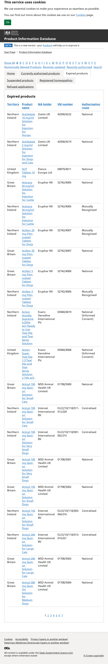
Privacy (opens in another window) (49, 639)
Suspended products (20, 80)
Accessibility (21, 639)
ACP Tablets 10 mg (28, 172)
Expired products (77, 73)
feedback (48, 45)
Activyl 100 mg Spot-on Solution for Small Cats (28, 393)
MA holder (45, 104)
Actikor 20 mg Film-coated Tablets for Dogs (28, 237)
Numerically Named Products (22, 67)
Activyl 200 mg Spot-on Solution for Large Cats (28, 543)
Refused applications (20, 87)
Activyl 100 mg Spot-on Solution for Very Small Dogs (28, 442)
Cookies (81, 15)
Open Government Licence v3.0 (56, 652)
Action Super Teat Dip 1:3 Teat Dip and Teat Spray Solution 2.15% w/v (28, 364)
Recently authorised (79, 67)
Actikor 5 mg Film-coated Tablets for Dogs (27, 278)
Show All (9, 63)
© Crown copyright (94, 655)
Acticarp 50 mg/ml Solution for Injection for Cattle (28, 191)
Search (98, 67)
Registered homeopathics (56, 80)
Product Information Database (30, 39)
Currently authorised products (40, 73)
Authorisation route (91, 106)
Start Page (9, 52)
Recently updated (54, 67)
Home (11, 73)
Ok (7, 22)
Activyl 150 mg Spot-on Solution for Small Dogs (28, 495)
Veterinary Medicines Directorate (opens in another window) (36, 642)
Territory (13, 104)
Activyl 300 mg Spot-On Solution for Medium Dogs (28, 593)
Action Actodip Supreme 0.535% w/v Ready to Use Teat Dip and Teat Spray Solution (28, 327)
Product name (27, 106)
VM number (65, 104)
